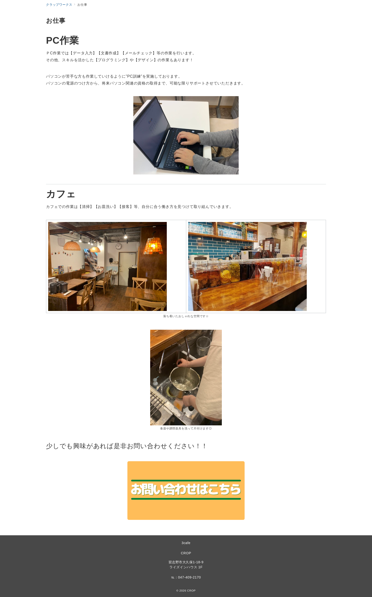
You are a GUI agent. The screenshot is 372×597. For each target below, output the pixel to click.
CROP (186, 553)
